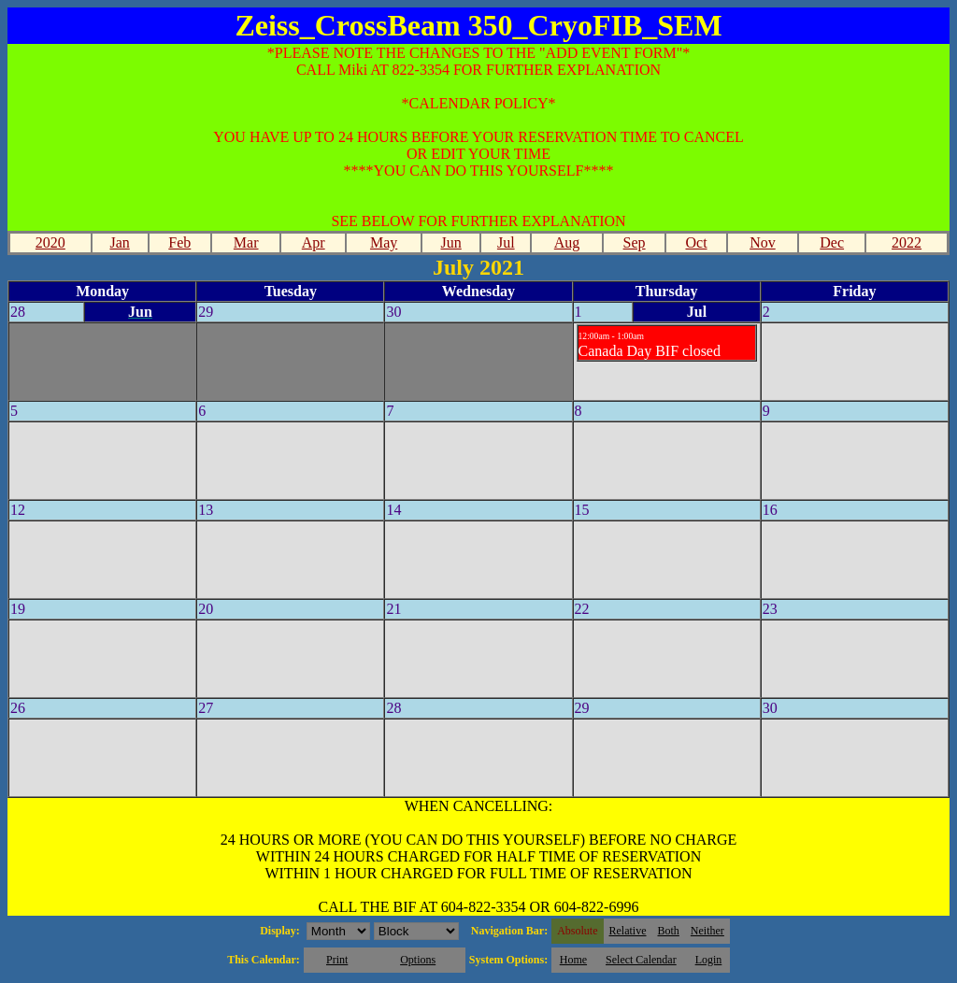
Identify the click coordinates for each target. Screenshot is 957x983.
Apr (313, 242)
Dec (832, 242)
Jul (506, 242)
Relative (628, 930)
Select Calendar (641, 959)
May (383, 242)
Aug (567, 242)
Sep (634, 242)
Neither (707, 930)
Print (337, 959)
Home (573, 959)
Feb (179, 242)
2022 (906, 242)
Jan (119, 242)
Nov (763, 242)
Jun (451, 242)
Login (708, 959)
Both (668, 930)
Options (418, 959)
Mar (246, 242)
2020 (50, 242)
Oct (696, 242)
